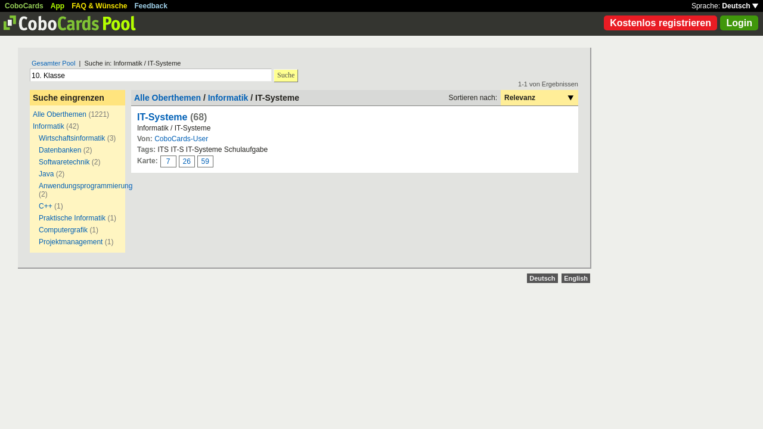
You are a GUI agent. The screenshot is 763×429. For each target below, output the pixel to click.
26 (187, 161)
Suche (285, 75)
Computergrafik (63, 230)
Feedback (151, 6)
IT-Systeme (162, 117)
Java (46, 174)
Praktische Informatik (72, 218)
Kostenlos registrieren (660, 23)
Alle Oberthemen (59, 114)
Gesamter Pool (53, 63)
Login (739, 23)
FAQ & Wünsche (99, 6)
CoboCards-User (181, 139)
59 (205, 161)
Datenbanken (60, 150)
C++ (46, 206)
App (57, 6)
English (576, 278)
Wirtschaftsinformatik (72, 138)
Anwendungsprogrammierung (85, 186)
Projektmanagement (71, 242)
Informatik (48, 126)
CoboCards (24, 6)
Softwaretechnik (64, 162)
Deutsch (740, 6)
